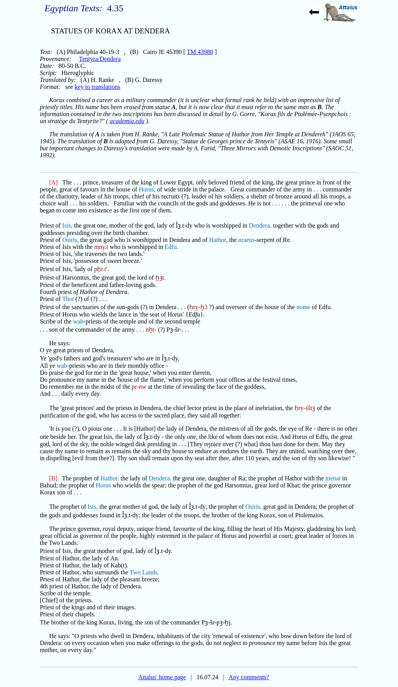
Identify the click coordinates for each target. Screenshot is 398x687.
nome (304, 307)
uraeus (246, 240)
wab (78, 321)
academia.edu (127, 121)
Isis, (67, 225)
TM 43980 (200, 52)
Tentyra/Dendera (99, 59)
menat (332, 478)
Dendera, (260, 225)
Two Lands (143, 572)
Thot (68, 299)
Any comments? (249, 677)
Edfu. (171, 246)
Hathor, (218, 240)
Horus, (147, 189)
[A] (53, 182)
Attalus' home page (162, 677)
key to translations (97, 86)
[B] (53, 478)
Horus (103, 485)
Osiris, (70, 240)
